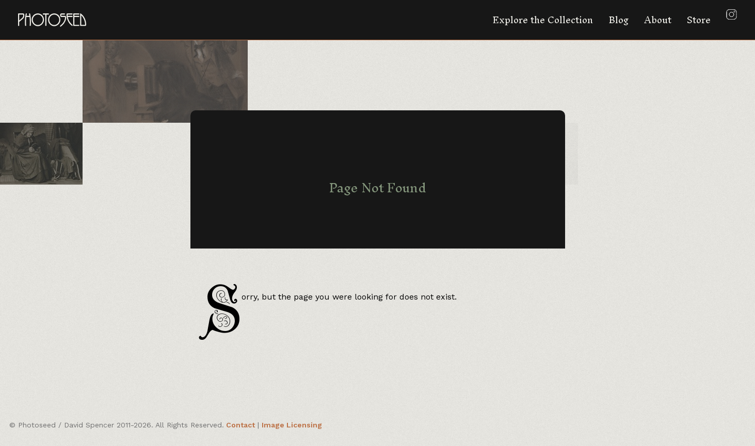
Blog (618, 19)
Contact (240, 425)
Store (699, 19)
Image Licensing (292, 425)
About (657, 19)
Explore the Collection (542, 19)
